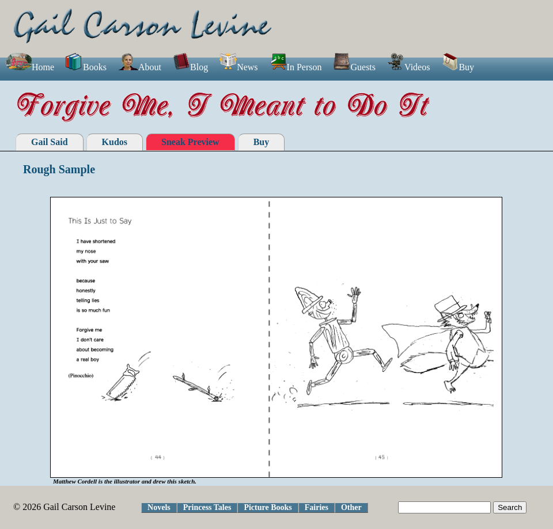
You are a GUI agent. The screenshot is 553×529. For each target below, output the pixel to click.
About (139, 67)
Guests (354, 67)
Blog (190, 67)
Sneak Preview (190, 142)
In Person (296, 67)
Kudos (114, 142)
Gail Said (49, 142)
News (238, 67)
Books (86, 67)
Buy (457, 67)
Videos (408, 67)
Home (30, 67)
